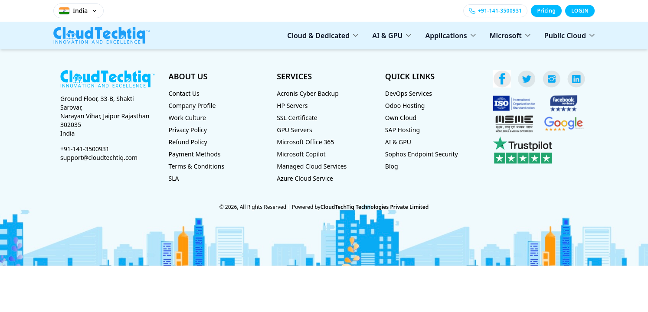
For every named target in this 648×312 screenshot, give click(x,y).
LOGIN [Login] (580, 10)
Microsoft (510, 35)
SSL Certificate (297, 118)
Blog (391, 166)
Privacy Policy (188, 130)
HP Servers (292, 105)
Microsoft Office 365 (305, 142)
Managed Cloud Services (312, 166)
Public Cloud (569, 35)
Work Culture (187, 118)
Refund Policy (188, 142)
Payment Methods (195, 154)
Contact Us (184, 93)
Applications (450, 35)
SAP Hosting (402, 130)
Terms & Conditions (197, 166)
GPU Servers (294, 130)
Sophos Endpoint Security (421, 154)
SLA (174, 178)
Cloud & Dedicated (322, 35)
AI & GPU (391, 35)
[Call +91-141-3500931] (495, 10)
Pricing (546, 10)
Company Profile (192, 105)
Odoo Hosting (405, 105)
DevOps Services (408, 93)
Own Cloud (400, 118)
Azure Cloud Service (305, 178)
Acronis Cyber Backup (308, 93)
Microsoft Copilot (301, 154)
